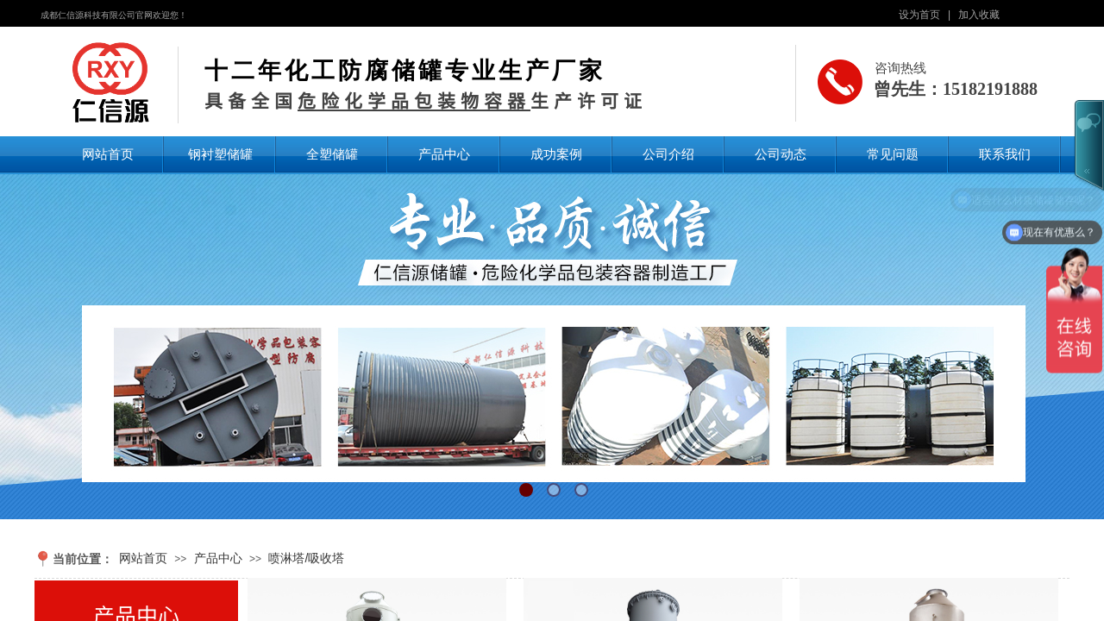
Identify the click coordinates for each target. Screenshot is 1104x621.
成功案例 (556, 154)
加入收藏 (979, 15)
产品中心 (444, 154)
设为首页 (919, 15)
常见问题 (893, 154)
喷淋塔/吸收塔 (306, 558)
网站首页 (108, 154)
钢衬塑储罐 (220, 154)
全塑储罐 (332, 154)
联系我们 (1005, 154)
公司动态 (780, 154)
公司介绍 (668, 154)
